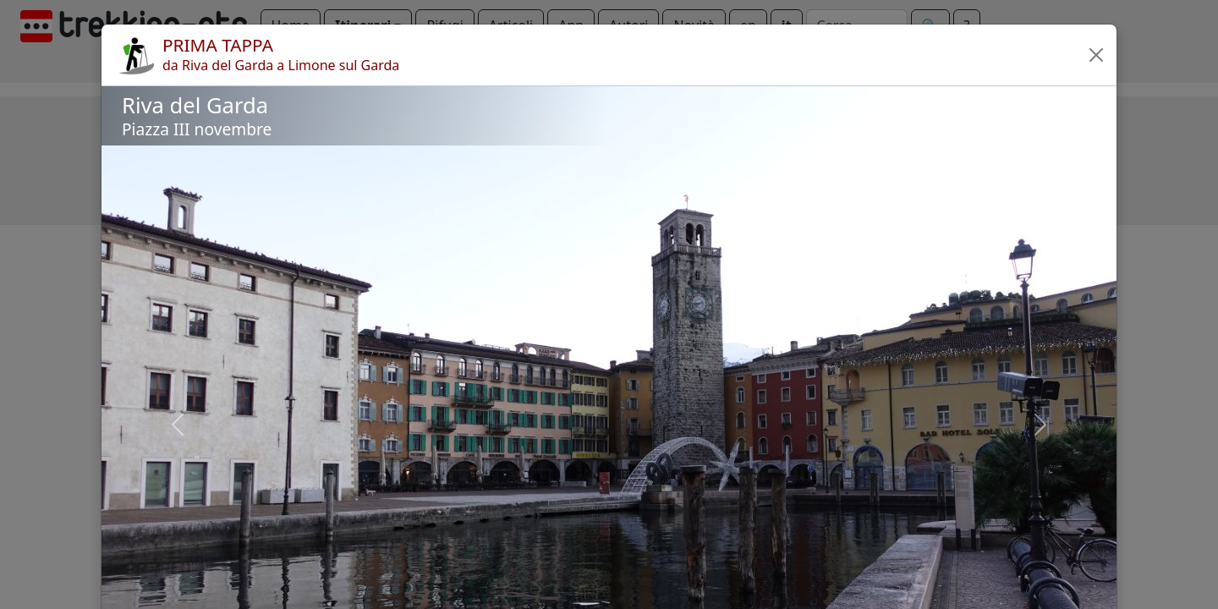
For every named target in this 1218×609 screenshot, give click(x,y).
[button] (1096, 55)
